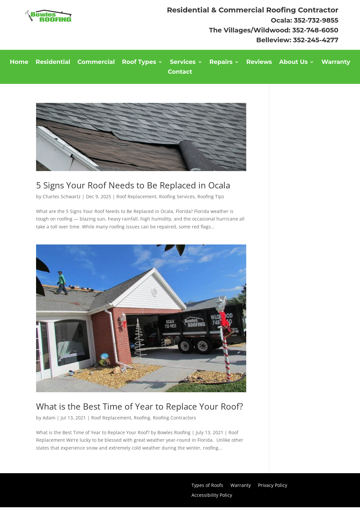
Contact (180, 72)
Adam (49, 418)
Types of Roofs (207, 485)
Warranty (335, 63)
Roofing (142, 418)
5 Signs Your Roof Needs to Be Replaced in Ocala (133, 185)
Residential (53, 63)
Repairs (221, 63)
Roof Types (139, 63)
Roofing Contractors (174, 418)
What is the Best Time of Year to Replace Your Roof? (139, 406)
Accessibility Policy (211, 495)
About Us (293, 63)
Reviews (259, 63)
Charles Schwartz (62, 196)
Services (182, 63)
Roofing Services (177, 196)
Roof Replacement (136, 196)
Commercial (96, 63)
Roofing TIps (210, 196)
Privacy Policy (272, 485)
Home (19, 63)
